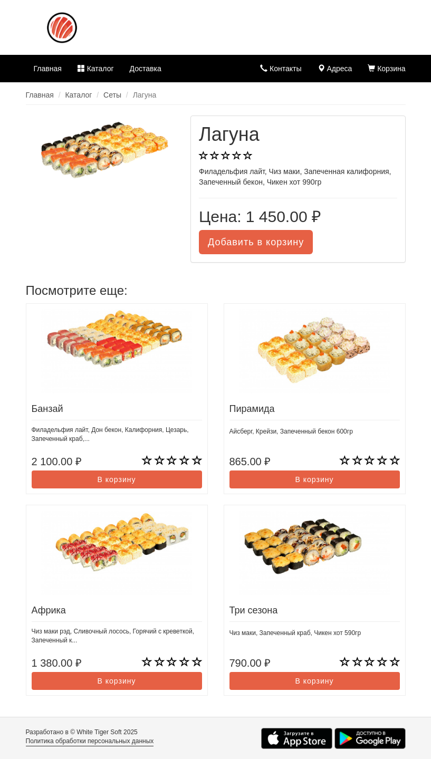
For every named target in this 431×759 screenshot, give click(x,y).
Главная (48, 68)
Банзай (47, 408)
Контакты (280, 68)
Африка (49, 610)
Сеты (112, 95)
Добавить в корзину (256, 242)
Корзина (386, 68)
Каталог (96, 68)
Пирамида (252, 408)
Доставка (145, 68)
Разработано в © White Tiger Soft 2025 (82, 732)
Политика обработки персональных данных (90, 741)
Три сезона (253, 610)
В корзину (117, 479)
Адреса (335, 68)
